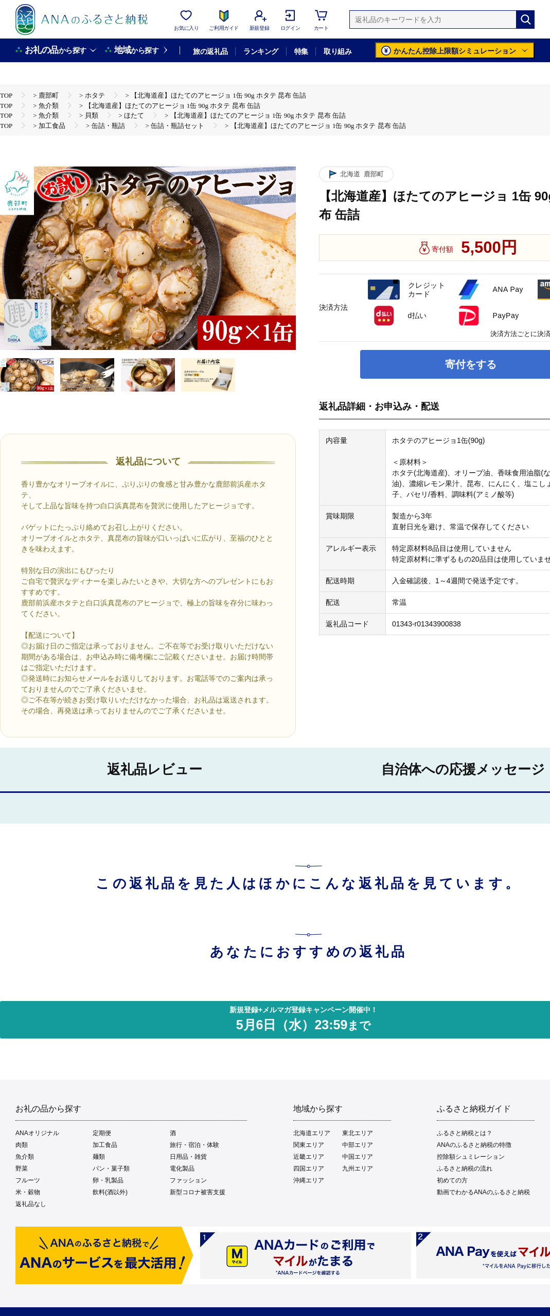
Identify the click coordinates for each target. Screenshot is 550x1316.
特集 (301, 51)
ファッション (188, 1180)
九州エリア (357, 1168)
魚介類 (24, 1156)
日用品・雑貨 (188, 1156)
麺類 (99, 1156)
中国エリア (357, 1156)
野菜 (21, 1168)
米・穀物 (27, 1192)
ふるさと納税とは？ (464, 1133)
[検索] (525, 19)
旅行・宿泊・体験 (194, 1144)
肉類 (21, 1144)
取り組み (337, 51)
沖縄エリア (308, 1180)
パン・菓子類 (111, 1168)
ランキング (260, 51)
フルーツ (27, 1180)
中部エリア (357, 1144)
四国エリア (308, 1168)
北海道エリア (311, 1133)
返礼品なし (30, 1204)
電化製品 (182, 1168)
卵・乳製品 (108, 1180)
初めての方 (452, 1180)
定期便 (102, 1133)
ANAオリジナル (37, 1133)
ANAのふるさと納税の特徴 (474, 1144)
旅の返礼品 (210, 51)
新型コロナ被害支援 (197, 1192)
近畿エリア (308, 1156)
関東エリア (308, 1144)
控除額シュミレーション (471, 1156)
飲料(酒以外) (110, 1192)
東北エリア (357, 1133)
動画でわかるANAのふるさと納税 (483, 1192)
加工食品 (105, 1144)
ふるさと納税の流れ (464, 1168)
